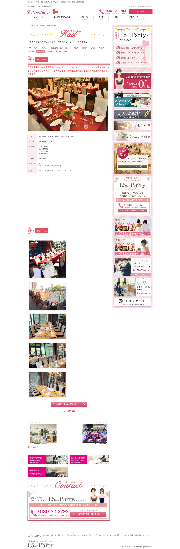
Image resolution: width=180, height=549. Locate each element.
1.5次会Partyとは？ (43, 535)
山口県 (58, 51)
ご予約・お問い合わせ (138, 18)
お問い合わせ (78, 42)
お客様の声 (84, 535)
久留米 (76, 48)
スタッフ (123, 535)
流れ (116, 18)
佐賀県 (84, 48)
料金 (101, 18)
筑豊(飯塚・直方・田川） (60, 48)
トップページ (37, 18)
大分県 (101, 48)
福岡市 (36, 48)
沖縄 (66, 51)
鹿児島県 (40, 51)
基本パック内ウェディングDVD (98, 535)
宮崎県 (49, 51)
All (30, 48)
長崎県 (93, 48)
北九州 (45, 48)
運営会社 (140, 6)
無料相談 (141, 11)
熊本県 (31, 51)
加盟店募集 (137, 535)
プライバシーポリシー (34, 536)
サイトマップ (148, 6)
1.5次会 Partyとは (62, 18)
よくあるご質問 (131, 6)
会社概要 (130, 535)
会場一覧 (84, 18)
